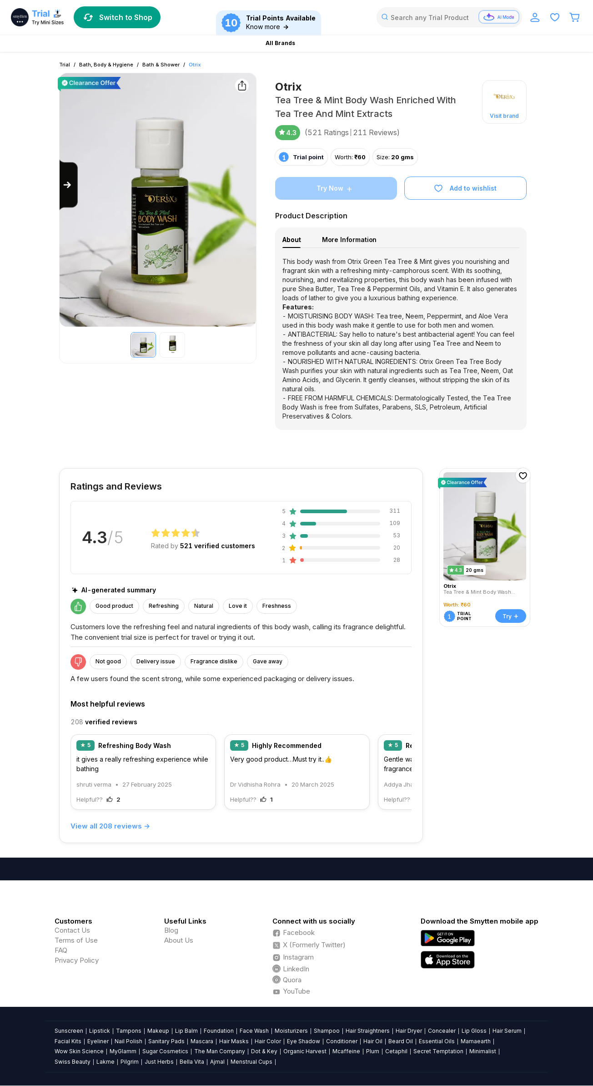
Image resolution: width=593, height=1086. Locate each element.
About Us (178, 940)
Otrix (195, 64)
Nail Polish (128, 1041)
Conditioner (341, 1041)
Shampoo (327, 1030)
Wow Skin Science (79, 1051)
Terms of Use (76, 940)
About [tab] (291, 239)
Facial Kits (68, 1041)
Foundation (219, 1030)
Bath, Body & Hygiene (106, 64)
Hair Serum (507, 1030)
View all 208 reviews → (110, 826)
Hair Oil (372, 1041)
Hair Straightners (368, 1030)
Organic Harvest (305, 1051)
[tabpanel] (400, 339)
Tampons (128, 1030)
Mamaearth (476, 1041)
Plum (372, 1051)
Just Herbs (159, 1061)
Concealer (442, 1030)
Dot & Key (264, 1051)
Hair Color (268, 1041)
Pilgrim (130, 1061)
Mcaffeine (346, 1051)
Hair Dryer (409, 1030)
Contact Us (72, 930)
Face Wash (254, 1030)
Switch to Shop (117, 17)
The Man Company (219, 1051)
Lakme (105, 1061)
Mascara (202, 1041)
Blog (171, 930)
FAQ (61, 950)
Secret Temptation (438, 1051)
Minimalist (482, 1051)
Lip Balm (186, 1030)
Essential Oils (437, 1041)
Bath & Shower (161, 64)
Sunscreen (69, 1030)
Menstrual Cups (251, 1061)
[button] (504, 102)
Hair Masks (234, 1041)
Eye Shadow (303, 1041)
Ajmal (217, 1061)
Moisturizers (291, 1030)
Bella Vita (192, 1061)
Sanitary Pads (166, 1041)
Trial (64, 64)
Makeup (158, 1030)
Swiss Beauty (72, 1061)
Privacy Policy (77, 960)
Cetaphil (396, 1051)
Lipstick (99, 1030)
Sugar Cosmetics (165, 1051)
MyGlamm (123, 1051)
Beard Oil (400, 1041)
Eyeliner (98, 1041)
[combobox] (449, 17)
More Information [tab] (349, 239)
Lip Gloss (474, 1030)
